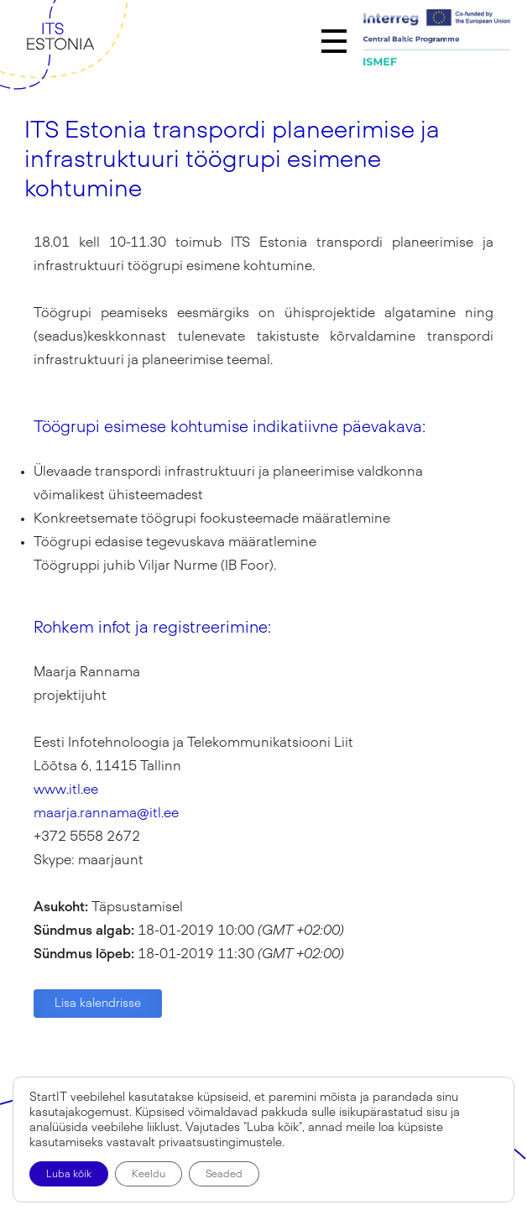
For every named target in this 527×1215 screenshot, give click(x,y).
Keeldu (148, 1174)
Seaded (224, 1174)
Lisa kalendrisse (98, 1003)
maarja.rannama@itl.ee (106, 813)
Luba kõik (68, 1174)
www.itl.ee (66, 789)
